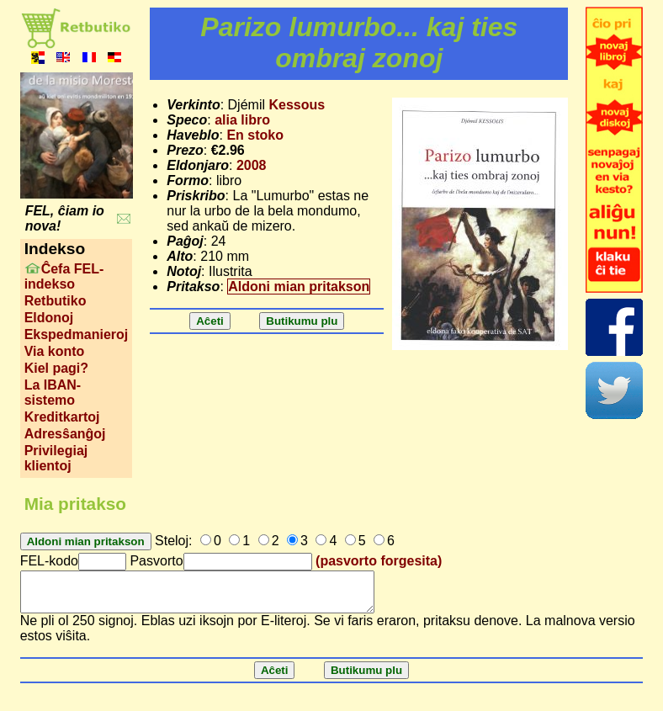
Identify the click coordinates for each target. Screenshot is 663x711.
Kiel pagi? (56, 368)
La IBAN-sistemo (53, 392)
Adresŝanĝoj (65, 434)
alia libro (242, 120)
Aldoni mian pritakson (298, 286)
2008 (251, 165)
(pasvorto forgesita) (379, 561)
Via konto (54, 351)
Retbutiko (55, 301)
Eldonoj (49, 317)
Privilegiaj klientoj (56, 458)
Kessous (296, 105)
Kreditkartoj (62, 417)
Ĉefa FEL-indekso (64, 276)
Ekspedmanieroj (76, 334)
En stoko (255, 135)
